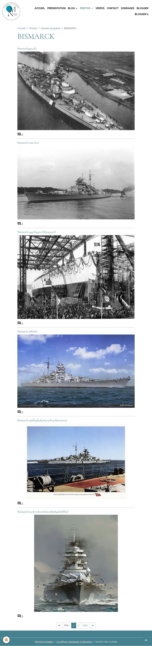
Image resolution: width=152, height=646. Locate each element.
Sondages (127, 8)
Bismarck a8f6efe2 (27, 331)
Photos (85, 8)
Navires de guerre (50, 28)
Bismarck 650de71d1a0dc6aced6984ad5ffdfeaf (42, 512)
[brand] (11, 11)
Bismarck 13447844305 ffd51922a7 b (36, 232)
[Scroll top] (146, 640)
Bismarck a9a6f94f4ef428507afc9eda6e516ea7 (42, 420)
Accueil (40, 8)
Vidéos (100, 8)
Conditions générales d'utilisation (74, 641)
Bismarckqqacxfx (26, 48)
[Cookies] (6, 639)
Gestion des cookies (106, 641)
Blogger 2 (141, 14)
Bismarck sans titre (28, 143)
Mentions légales (44, 641)
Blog (71, 8)
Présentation (56, 8)
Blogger (142, 8)
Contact (113, 8)
